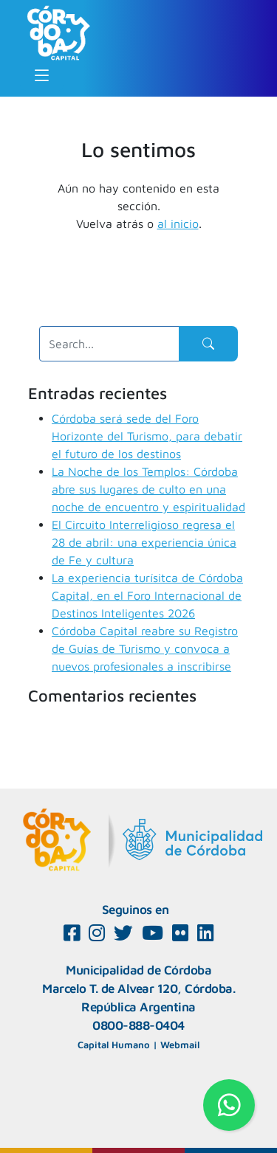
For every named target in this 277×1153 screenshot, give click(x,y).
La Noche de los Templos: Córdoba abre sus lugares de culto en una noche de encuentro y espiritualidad (148, 489)
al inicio (178, 223)
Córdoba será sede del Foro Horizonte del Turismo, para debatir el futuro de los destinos (147, 436)
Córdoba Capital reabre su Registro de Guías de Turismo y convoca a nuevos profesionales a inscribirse (145, 648)
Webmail (179, 1044)
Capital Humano (114, 1044)
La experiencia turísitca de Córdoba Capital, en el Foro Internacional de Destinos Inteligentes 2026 (147, 595)
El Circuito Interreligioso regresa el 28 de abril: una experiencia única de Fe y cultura (144, 542)
